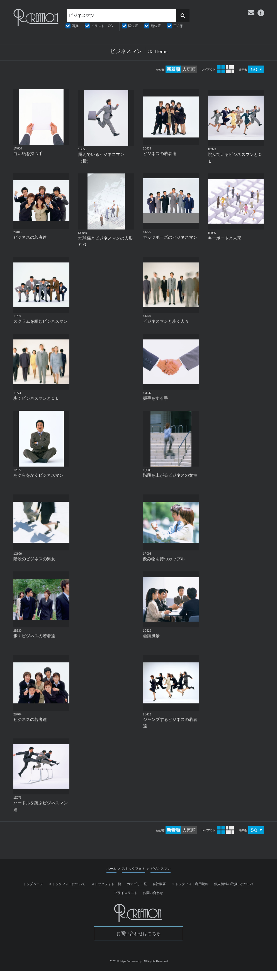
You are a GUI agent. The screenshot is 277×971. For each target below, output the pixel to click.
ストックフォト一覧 (106, 884)
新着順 (173, 69)
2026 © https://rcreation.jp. (126, 961)
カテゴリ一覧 (137, 884)
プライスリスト (125, 893)
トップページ (33, 884)
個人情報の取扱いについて (234, 884)
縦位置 (156, 26)
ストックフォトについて (66, 884)
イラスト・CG (102, 26)
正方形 (178, 26)
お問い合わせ (153, 893)
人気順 (189, 69)
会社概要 (159, 884)
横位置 (133, 26)
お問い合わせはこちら (138, 933)
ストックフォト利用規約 (190, 884)
